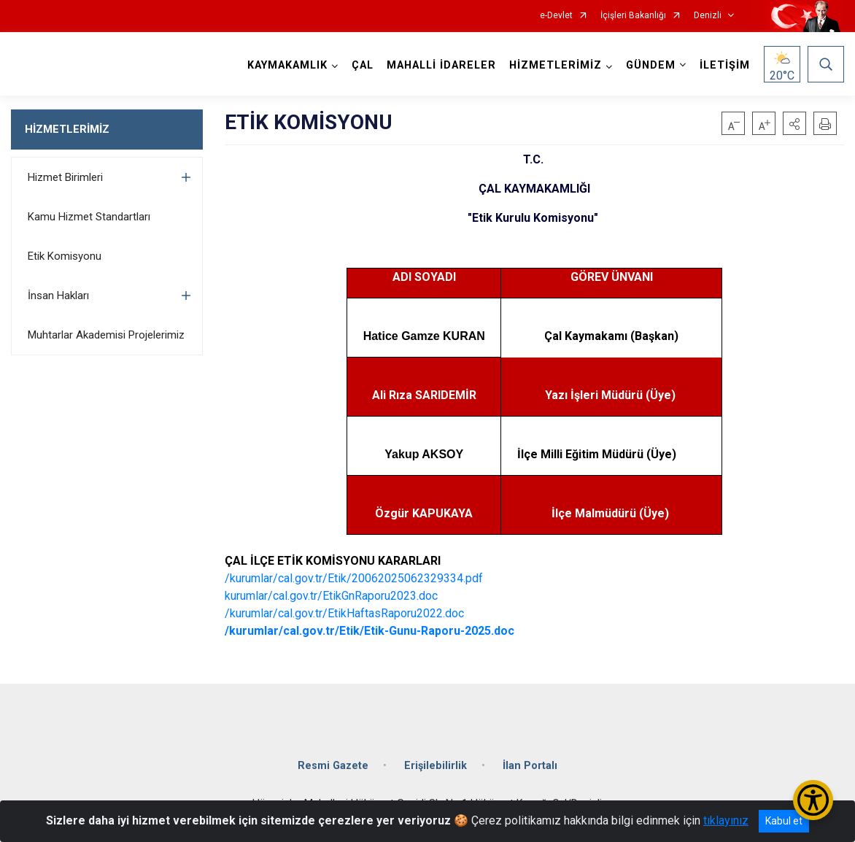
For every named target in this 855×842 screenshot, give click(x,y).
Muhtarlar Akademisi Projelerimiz (106, 334)
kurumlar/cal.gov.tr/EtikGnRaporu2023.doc (331, 596)
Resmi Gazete (333, 766)
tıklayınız (725, 820)
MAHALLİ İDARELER (441, 65)
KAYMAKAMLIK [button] (287, 65)
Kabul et (783, 821)
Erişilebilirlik (435, 766)
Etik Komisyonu (64, 256)
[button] (794, 123)
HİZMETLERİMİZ (67, 129)
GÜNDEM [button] (651, 65)
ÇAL (363, 65)
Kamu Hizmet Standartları (89, 216)
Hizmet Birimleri (65, 177)
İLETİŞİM (725, 65)
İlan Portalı (530, 766)
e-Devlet (556, 15)
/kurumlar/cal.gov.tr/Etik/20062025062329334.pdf (354, 578)
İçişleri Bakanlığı (633, 15)
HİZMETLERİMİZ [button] (555, 65)
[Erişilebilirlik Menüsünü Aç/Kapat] (813, 800)
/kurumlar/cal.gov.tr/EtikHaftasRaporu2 (324, 613)
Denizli (707, 15)
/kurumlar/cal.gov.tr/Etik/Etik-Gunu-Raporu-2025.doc (369, 631)
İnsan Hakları (58, 295)
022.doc (443, 613)
